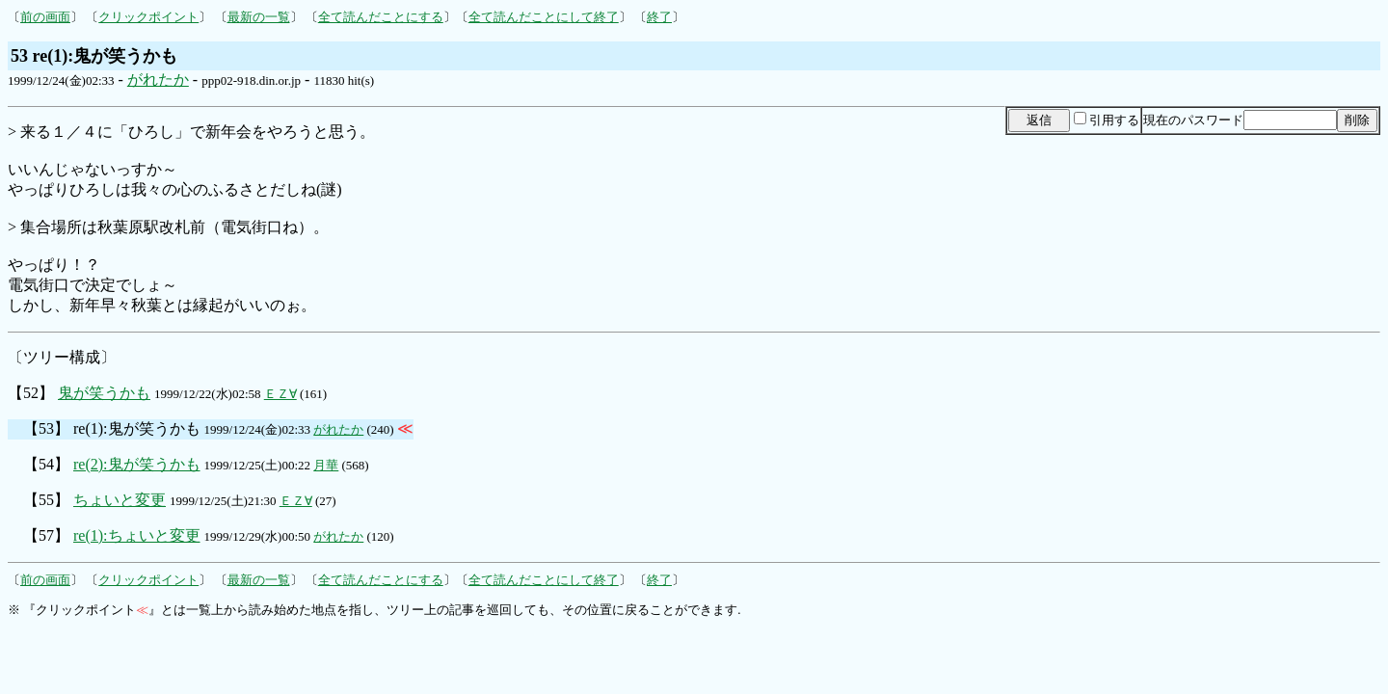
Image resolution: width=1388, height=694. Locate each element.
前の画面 (45, 17)
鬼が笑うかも (104, 393)
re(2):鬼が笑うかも (136, 464)
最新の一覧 (258, 17)
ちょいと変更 (119, 500)
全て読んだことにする (380, 17)
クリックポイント (148, 17)
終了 (659, 17)
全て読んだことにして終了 (543, 17)
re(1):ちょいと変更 (136, 535)
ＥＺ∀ (280, 394)
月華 (325, 465)
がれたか (158, 79)
